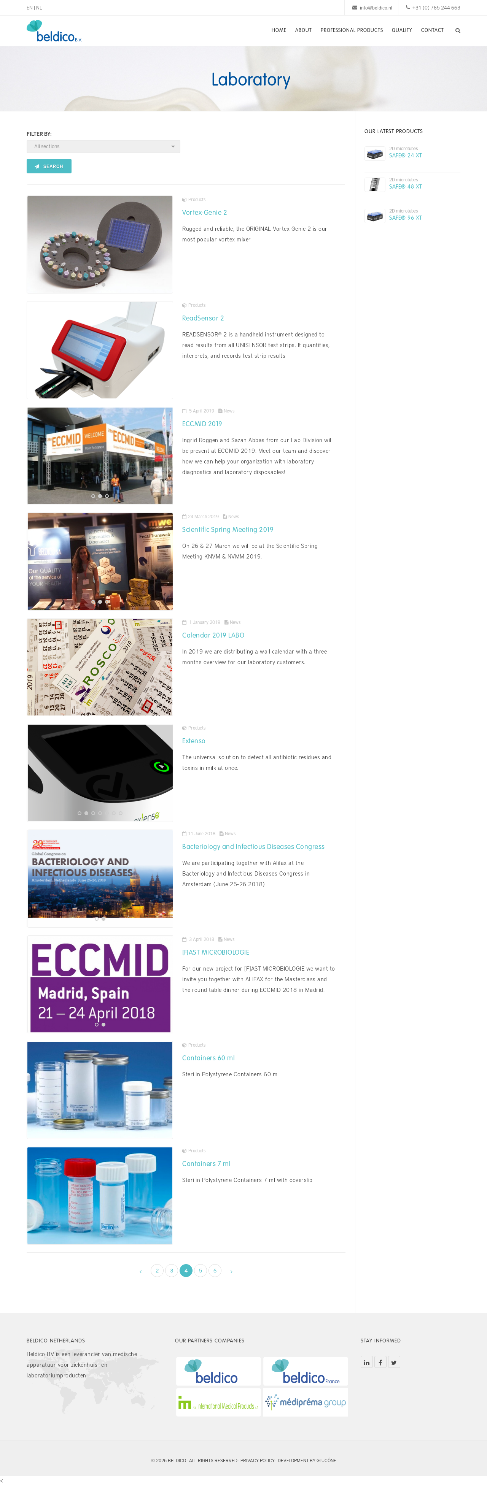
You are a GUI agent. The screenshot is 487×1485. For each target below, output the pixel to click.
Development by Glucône (307, 1460)
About (299, 30)
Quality (400, 30)
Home (274, 30)
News (226, 411)
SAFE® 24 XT (405, 155)
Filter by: (39, 133)
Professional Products (349, 30)
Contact (432, 30)
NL (39, 7)
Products (193, 199)
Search (49, 166)
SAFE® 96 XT (405, 217)
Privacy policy (257, 1460)
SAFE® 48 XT (405, 186)
